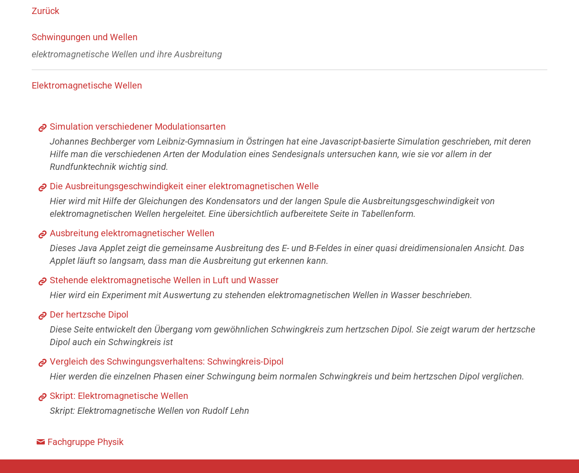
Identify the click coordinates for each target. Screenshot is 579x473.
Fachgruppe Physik (85, 441)
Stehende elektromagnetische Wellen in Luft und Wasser (164, 280)
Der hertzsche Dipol (89, 314)
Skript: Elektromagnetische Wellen (119, 395)
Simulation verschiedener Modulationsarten (138, 126)
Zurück (45, 10)
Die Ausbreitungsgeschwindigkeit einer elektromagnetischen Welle (184, 186)
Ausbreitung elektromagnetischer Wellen (132, 233)
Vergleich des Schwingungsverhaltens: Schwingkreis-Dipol (167, 361)
